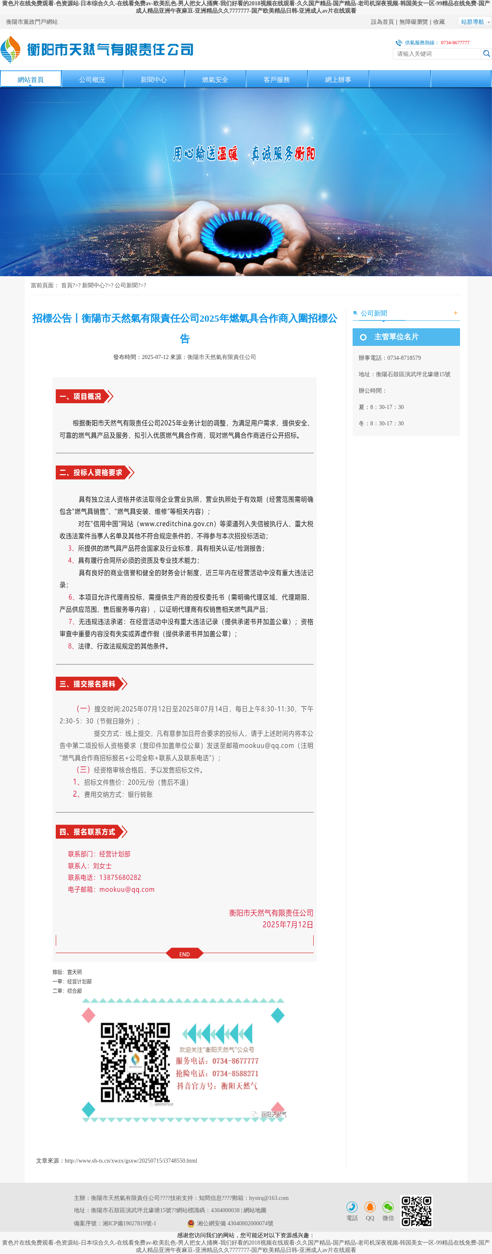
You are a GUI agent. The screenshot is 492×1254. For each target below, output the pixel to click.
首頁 (67, 285)
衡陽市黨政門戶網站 (32, 22)
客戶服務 (277, 79)
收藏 (439, 22)
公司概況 (92, 79)
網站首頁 (31, 79)
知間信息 (210, 1198)
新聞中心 (154, 79)
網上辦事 (338, 79)
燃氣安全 (215, 79)
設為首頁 (382, 22)
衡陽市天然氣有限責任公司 (221, 357)
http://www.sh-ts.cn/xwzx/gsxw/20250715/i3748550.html (131, 1161)
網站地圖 (255, 1210)
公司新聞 (126, 285)
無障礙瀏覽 (413, 22)
